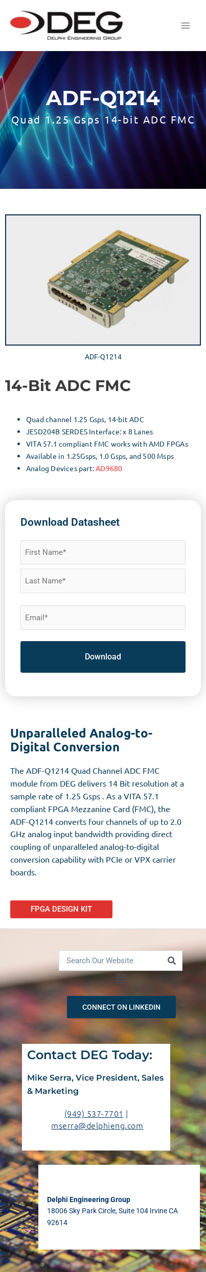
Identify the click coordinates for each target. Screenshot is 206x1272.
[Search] (172, 960)
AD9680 (109, 468)
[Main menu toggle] (185, 25)
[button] (120, 979)
